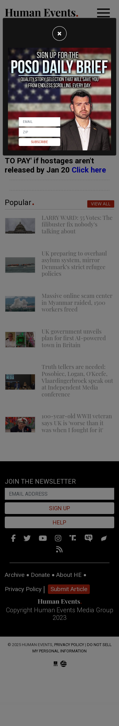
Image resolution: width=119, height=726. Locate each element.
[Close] (59, 33)
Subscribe (39, 142)
